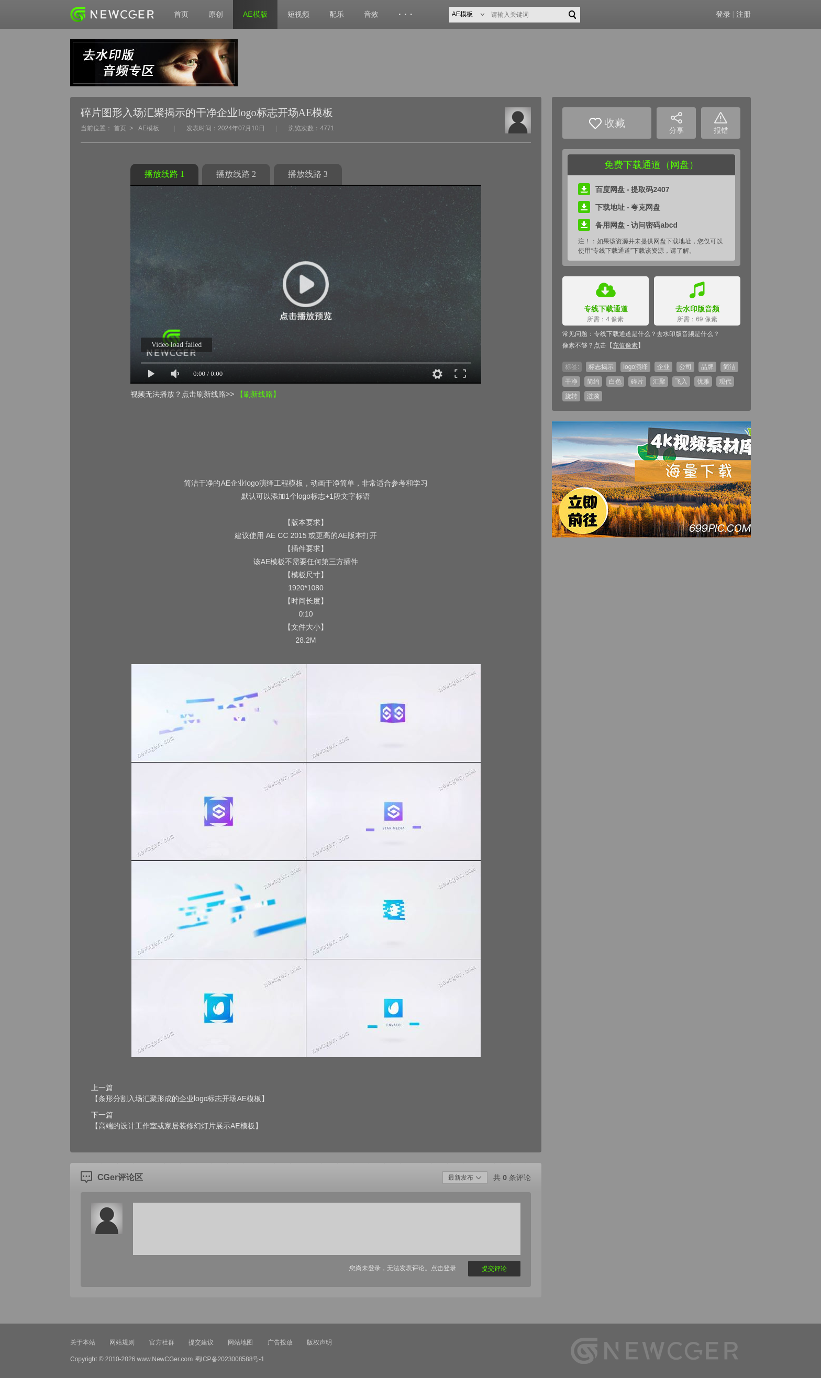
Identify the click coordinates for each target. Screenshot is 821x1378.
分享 (676, 123)
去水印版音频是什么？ (688, 334)
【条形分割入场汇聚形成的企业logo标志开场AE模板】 (180, 1098)
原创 (215, 14)
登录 (723, 14)
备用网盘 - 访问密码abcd (628, 225)
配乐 (336, 14)
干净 (571, 381)
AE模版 (255, 14)
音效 (371, 14)
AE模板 (148, 128)
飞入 (681, 381)
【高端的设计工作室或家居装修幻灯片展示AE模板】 (176, 1126)
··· (407, 14)
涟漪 (593, 396)
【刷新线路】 (258, 394)
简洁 (729, 367)
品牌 (707, 367)
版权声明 (319, 1342)
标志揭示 (601, 367)
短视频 (298, 14)
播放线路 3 (308, 174)
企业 (663, 367)
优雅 (703, 381)
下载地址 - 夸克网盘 (619, 207)
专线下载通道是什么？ (625, 334)
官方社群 (161, 1342)
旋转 (571, 396)
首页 (181, 14)
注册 (743, 14)
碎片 (637, 381)
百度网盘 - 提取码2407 (624, 189)
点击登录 (443, 1268)
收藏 (607, 123)
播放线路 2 (236, 174)
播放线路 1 (164, 174)
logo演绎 (635, 367)
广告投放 (280, 1342)
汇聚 (659, 381)
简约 (593, 381)
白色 (615, 381)
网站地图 (240, 1342)
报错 (721, 123)
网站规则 (122, 1342)
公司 (685, 367)
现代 (725, 381)
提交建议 (201, 1342)
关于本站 (82, 1342)
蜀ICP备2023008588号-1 (229, 1359)
